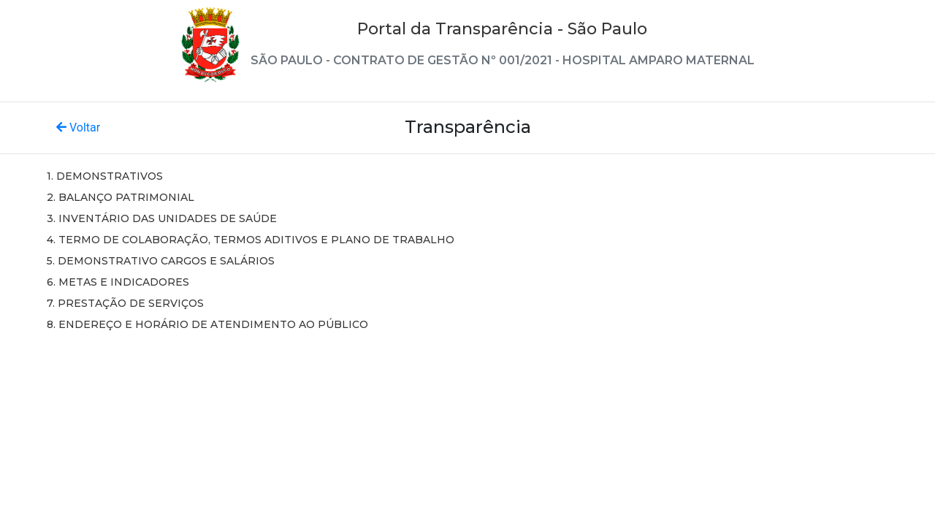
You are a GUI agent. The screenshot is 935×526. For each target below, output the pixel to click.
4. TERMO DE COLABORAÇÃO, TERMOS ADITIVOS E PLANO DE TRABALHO (250, 239)
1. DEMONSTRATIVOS (105, 176)
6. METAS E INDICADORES (118, 282)
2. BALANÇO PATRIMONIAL (120, 197)
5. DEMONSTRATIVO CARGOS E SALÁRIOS (161, 260)
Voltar (78, 127)
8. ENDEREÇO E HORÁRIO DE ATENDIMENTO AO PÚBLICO (207, 324)
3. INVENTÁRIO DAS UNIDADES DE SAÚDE (162, 218)
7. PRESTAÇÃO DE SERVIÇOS (125, 303)
